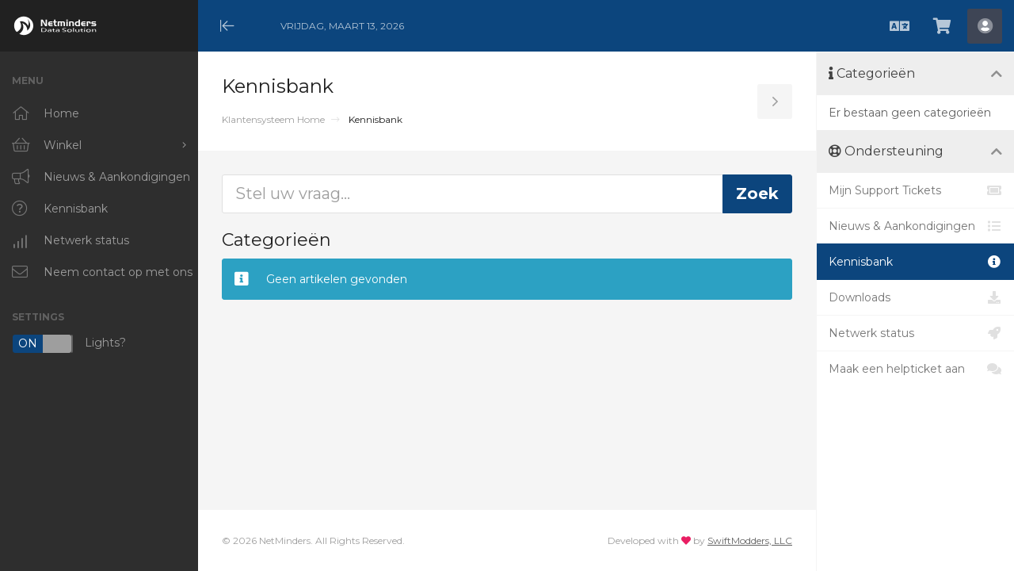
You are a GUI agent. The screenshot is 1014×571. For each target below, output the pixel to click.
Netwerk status (915, 333)
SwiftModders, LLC (749, 540)
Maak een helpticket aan (915, 368)
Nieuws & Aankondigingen (915, 226)
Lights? (69, 344)
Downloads (915, 297)
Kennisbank (915, 261)
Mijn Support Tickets (915, 190)
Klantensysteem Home (273, 119)
